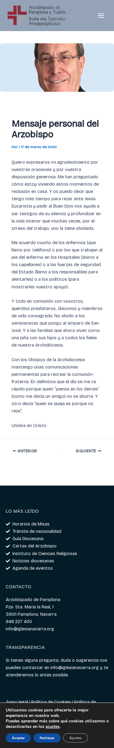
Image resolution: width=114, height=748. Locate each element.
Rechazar (47, 738)
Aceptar (18, 738)
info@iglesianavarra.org (74, 667)
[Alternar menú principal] (101, 16)
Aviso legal (17, 702)
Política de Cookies (51, 702)
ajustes (53, 726)
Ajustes (75, 738)
